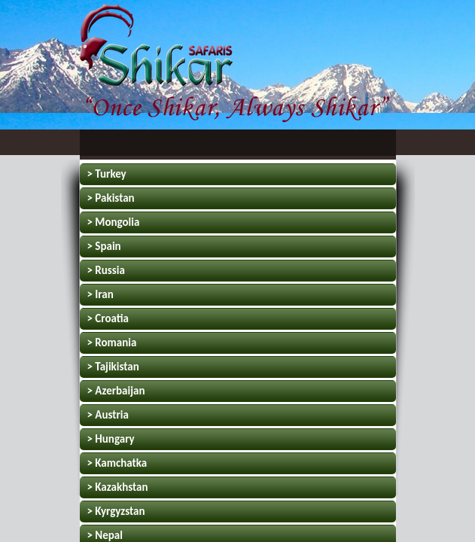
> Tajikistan (113, 366)
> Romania (112, 342)
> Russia (106, 270)
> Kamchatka (117, 463)
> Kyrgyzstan (116, 511)
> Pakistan (111, 198)
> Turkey (106, 174)
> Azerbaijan (116, 390)
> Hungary (111, 439)
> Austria (108, 415)
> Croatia (108, 318)
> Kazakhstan (117, 487)
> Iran (100, 294)
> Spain (104, 246)
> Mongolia (113, 222)
